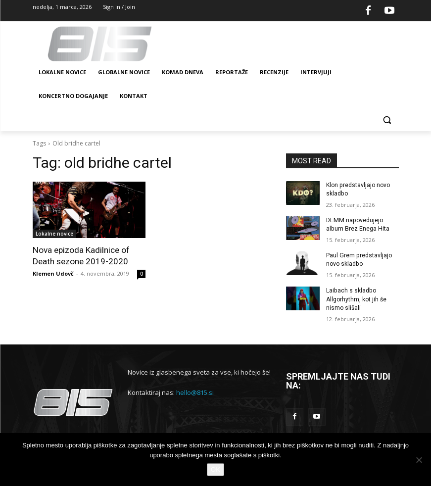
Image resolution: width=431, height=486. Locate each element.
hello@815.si (195, 391)
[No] (419, 460)
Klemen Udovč (53, 273)
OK (215, 469)
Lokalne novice (54, 233)
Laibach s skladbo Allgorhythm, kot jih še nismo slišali (356, 298)
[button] (387, 120)
